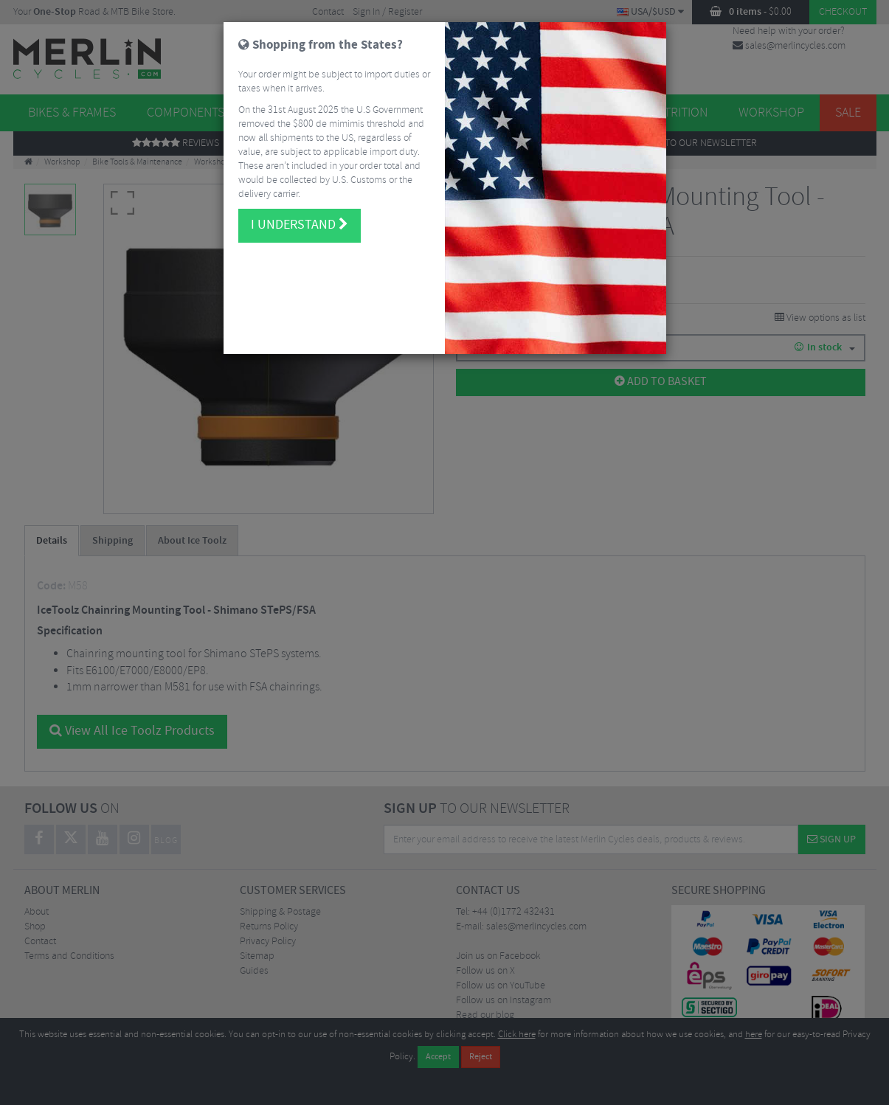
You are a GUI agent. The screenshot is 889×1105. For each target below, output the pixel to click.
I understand (299, 212)
